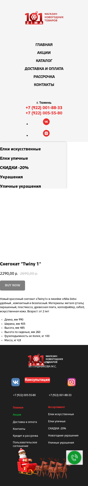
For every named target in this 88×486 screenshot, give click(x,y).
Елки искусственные (61, 414)
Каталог (44, 61)
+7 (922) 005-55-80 (44, 113)
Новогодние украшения (63, 435)
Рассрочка (44, 77)
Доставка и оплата (44, 69)
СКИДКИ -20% (57, 428)
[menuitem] (33, 146)
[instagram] (46, 135)
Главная (44, 45)
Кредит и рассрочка (25, 436)
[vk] (46, 124)
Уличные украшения (61, 443)
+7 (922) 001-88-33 (44, 108)
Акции (44, 53)
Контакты (44, 85)
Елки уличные (57, 421)
